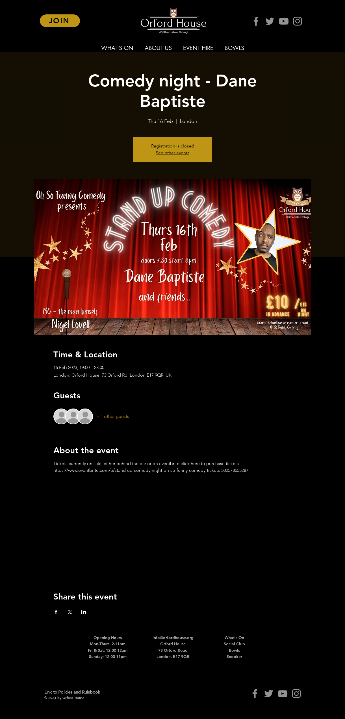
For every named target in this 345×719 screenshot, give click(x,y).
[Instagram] (297, 21)
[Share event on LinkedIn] (83, 612)
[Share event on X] (70, 612)
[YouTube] (284, 21)
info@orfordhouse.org (173, 637)
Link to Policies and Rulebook (72, 692)
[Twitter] (270, 21)
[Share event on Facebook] (56, 612)
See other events (172, 152)
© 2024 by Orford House (64, 697)
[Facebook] (256, 21)
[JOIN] (60, 20)
